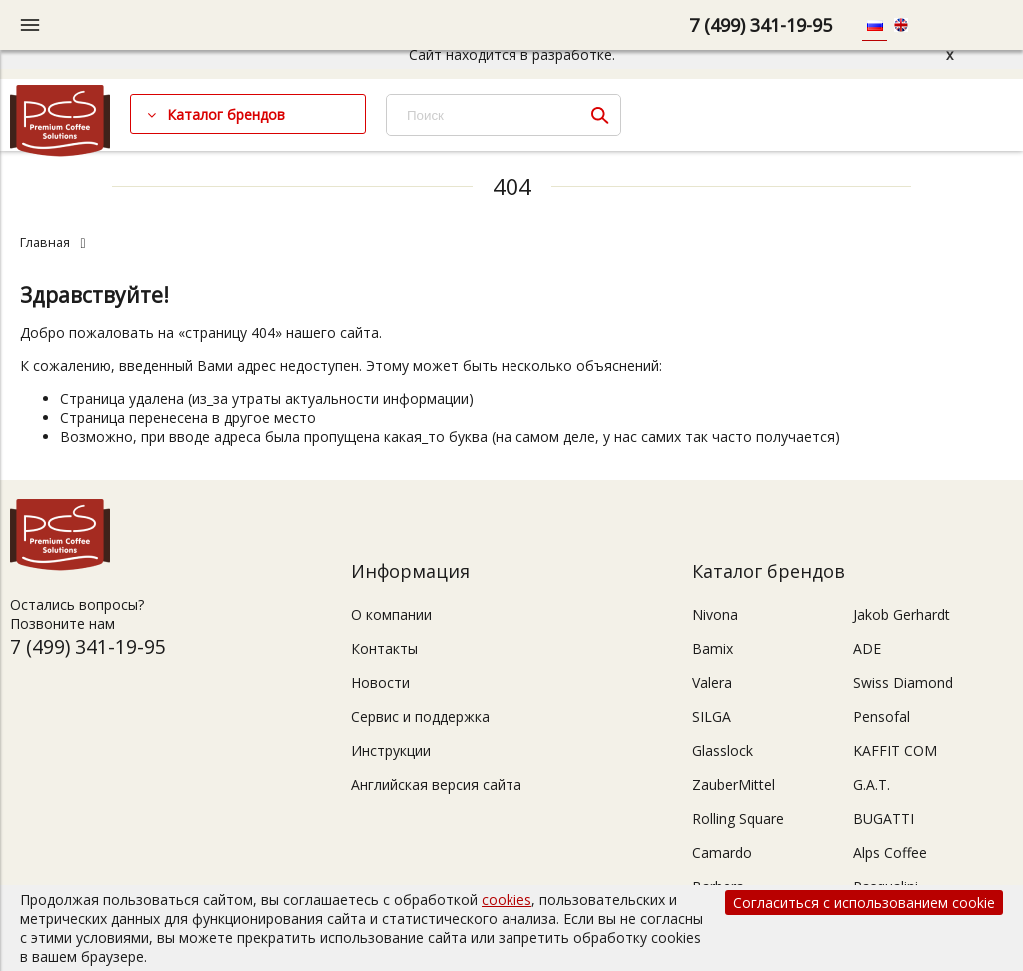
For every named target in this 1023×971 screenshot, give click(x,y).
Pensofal (881, 716)
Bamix (712, 648)
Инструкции (391, 750)
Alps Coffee (890, 852)
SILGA (711, 716)
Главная (45, 242)
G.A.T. (871, 784)
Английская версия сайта (436, 784)
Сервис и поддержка (420, 716)
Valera (712, 682)
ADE (867, 648)
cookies (506, 899)
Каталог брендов (226, 114)
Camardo (722, 852)
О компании (391, 614)
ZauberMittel (733, 784)
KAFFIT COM (895, 750)
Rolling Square (738, 818)
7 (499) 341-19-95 (760, 25)
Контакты (384, 648)
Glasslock (722, 750)
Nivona (715, 614)
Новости (380, 682)
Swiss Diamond (903, 682)
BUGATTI (883, 818)
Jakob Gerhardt (901, 614)
